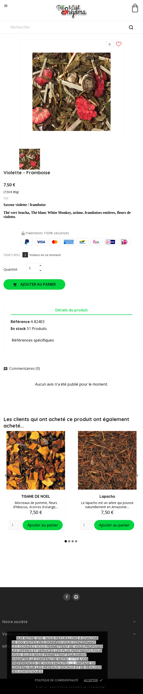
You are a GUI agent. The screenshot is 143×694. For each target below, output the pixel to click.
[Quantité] (32, 268)
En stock (18, 328)
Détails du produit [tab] (71, 310)
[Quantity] (15, 525)
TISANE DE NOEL (35, 496)
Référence (20, 321)
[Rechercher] (71, 27)
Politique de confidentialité (56, 680)
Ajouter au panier (34, 284)
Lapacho (107, 496)
